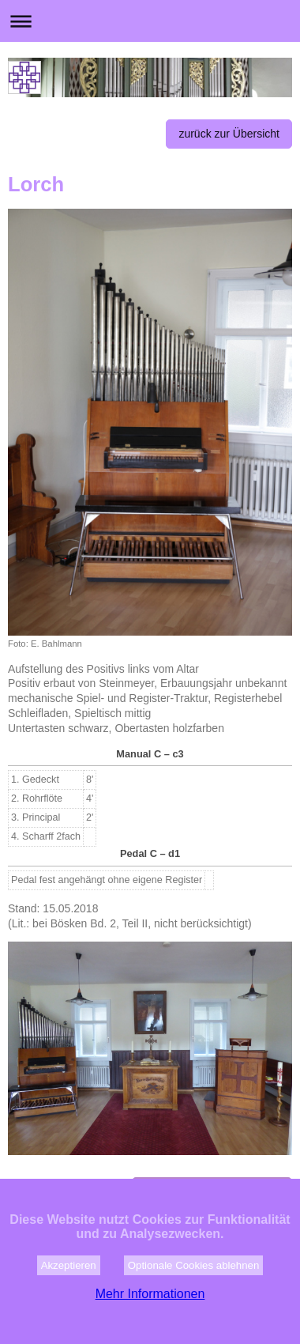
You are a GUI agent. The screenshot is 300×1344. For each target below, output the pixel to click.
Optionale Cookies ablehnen (194, 1298)
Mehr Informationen (150, 1327)
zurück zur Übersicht (228, 133)
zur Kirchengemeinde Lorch (211, 1191)
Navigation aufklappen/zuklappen (150, 21)
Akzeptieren (68, 1298)
